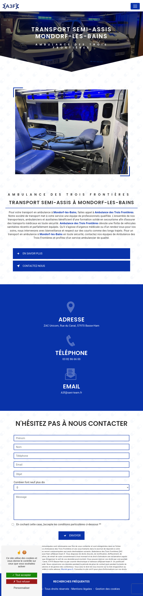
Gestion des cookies (107, 588)
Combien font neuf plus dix (29, 466)
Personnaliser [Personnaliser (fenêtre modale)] (22, 588)
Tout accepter (21, 575)
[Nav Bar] (135, 6)
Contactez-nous (30, 266)
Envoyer (75, 519)
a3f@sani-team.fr (71, 377)
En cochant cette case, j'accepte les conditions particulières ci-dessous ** (58, 508)
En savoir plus (28, 253)
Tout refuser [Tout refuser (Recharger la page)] (21, 581)
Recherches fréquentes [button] (71, 581)
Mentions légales (81, 588)
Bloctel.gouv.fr (67, 554)
